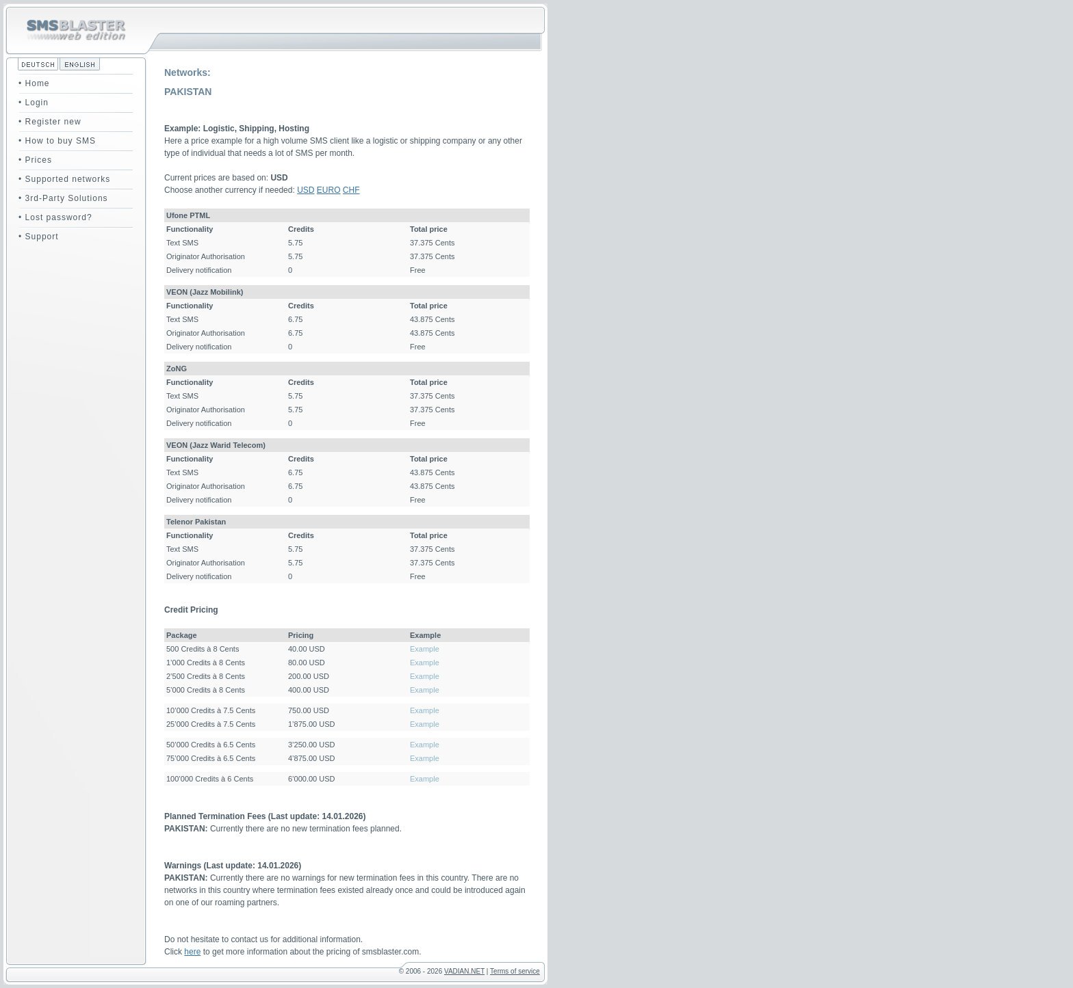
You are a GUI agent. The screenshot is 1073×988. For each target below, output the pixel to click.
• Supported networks (64, 179)
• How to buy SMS (57, 141)
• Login (33, 102)
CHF (351, 190)
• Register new (49, 121)
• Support (38, 236)
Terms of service (515, 971)
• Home (34, 83)
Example (424, 649)
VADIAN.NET (464, 971)
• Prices (35, 160)
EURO (329, 190)
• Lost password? (55, 217)
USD (305, 190)
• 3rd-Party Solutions (63, 198)
